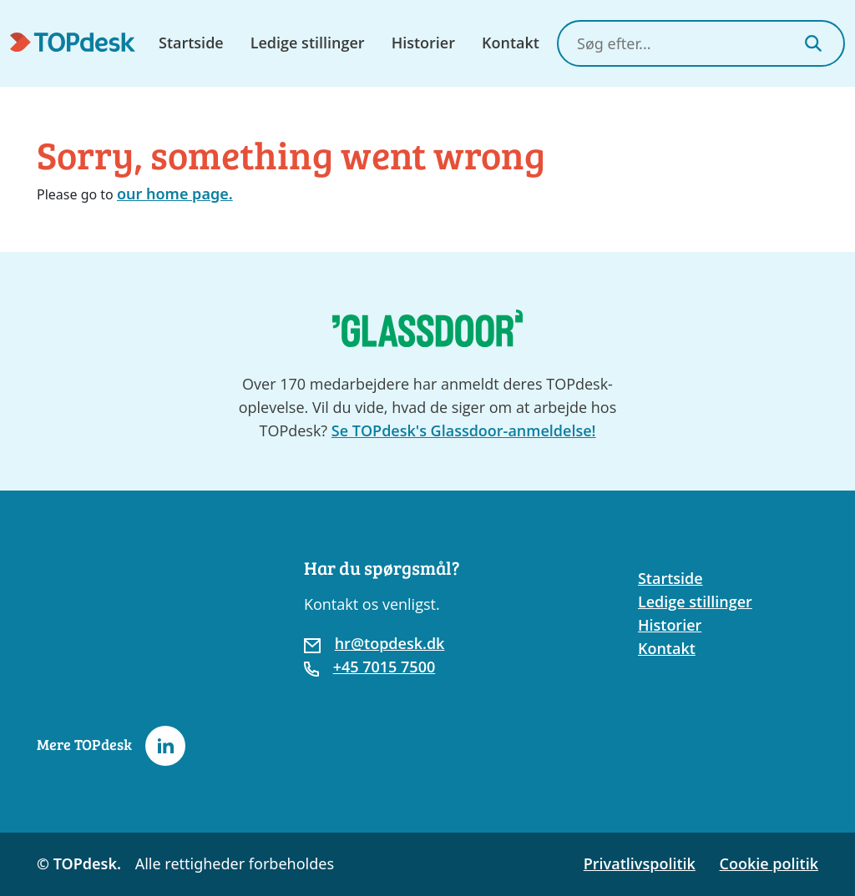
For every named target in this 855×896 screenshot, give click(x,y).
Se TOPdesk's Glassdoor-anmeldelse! (463, 430)
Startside (191, 43)
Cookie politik (769, 863)
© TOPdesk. (79, 863)
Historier (423, 43)
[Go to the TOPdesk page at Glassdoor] (427, 328)
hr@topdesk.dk (390, 643)
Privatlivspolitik (640, 863)
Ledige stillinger (307, 43)
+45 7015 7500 (384, 667)
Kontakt (510, 43)
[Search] (813, 43)
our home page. (175, 194)
